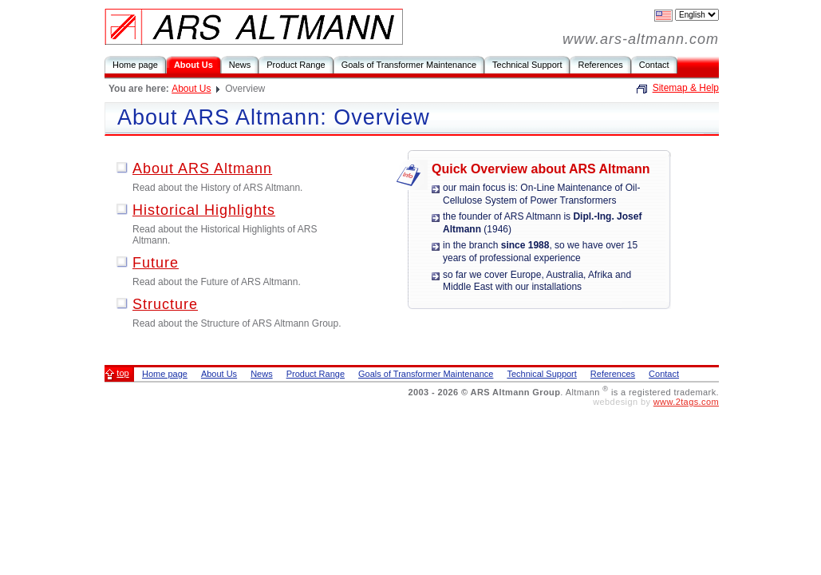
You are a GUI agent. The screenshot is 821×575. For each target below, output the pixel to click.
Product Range (295, 64)
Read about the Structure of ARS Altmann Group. (236, 323)
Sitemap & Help (686, 87)
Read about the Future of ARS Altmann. (216, 282)
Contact (654, 64)
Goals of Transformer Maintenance (408, 64)
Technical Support (527, 64)
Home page (135, 64)
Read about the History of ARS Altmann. (217, 187)
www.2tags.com (686, 401)
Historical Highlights (203, 210)
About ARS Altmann (202, 168)
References (600, 64)
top (122, 373)
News (240, 64)
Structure (165, 304)
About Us (193, 64)
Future (155, 263)
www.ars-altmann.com (640, 39)
